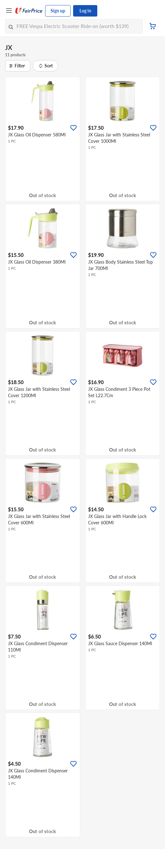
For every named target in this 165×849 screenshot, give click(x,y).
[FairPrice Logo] (29, 11)
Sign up (58, 10)
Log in (85, 10)
